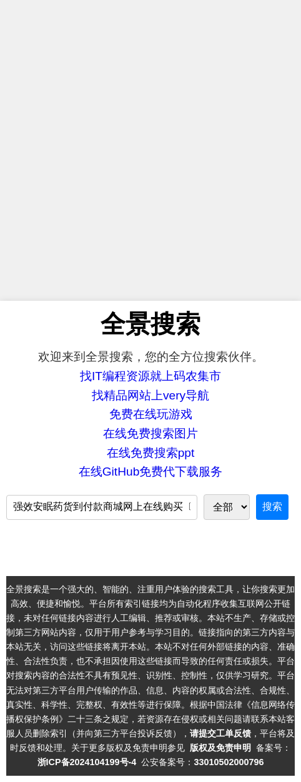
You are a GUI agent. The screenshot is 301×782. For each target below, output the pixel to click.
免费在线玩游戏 (150, 414)
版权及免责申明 (220, 748)
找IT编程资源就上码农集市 (150, 376)
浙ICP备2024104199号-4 (87, 762)
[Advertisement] (150, 150)
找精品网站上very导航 (150, 395)
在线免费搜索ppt (151, 452)
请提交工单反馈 (220, 733)
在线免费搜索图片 (150, 433)
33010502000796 (229, 762)
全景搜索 (150, 324)
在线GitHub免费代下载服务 (151, 471)
